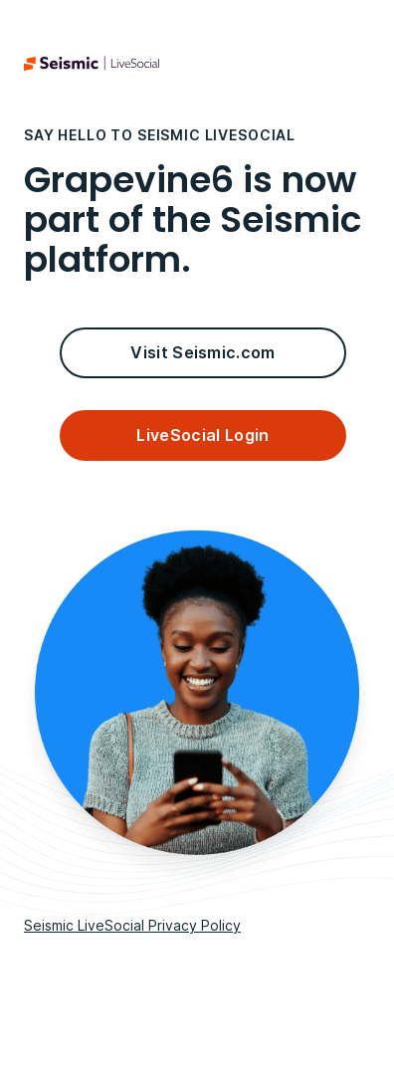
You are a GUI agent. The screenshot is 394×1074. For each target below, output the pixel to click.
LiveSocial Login (202, 435)
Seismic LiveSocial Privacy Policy (132, 925)
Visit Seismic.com (202, 352)
